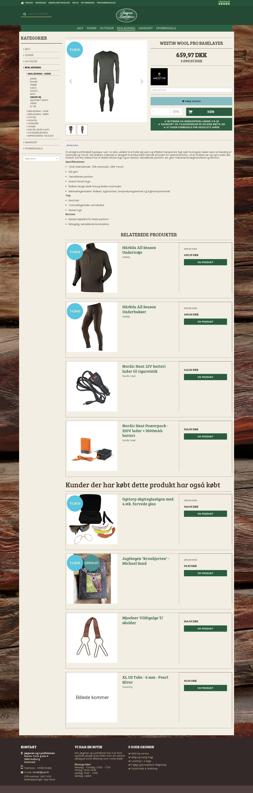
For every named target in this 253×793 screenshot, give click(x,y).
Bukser (33, 81)
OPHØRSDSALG (33, 148)
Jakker (33, 78)
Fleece (33, 87)
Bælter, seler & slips (38, 129)
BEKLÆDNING (32, 67)
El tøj (33, 106)
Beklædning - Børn (38, 114)
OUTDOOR (30, 61)
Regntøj (32, 120)
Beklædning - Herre (39, 73)
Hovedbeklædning (37, 132)
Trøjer (33, 84)
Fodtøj (31, 117)
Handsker (33, 123)
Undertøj (35, 97)
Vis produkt (205, 262)
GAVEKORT (30, 142)
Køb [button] (200, 112)
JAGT (26, 49)
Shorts (34, 91)
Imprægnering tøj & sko (40, 135)
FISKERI (28, 55)
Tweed (33, 103)
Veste (32, 94)
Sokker (31, 126)
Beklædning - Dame (37, 111)
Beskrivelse (72, 145)
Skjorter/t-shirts (39, 100)
